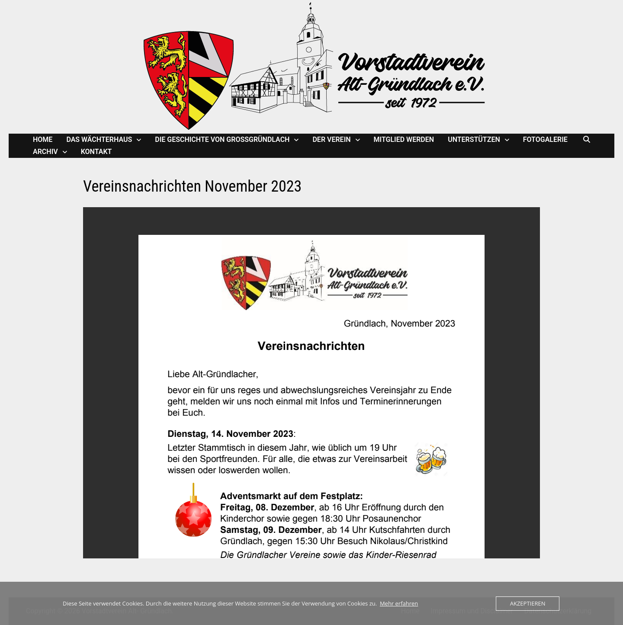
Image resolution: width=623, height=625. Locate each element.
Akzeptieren (528, 603)
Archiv (45, 151)
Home (42, 139)
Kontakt (96, 151)
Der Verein (331, 139)
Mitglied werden (404, 139)
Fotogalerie (545, 139)
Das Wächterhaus (99, 139)
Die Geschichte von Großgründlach (222, 139)
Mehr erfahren (399, 603)
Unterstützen (474, 139)
